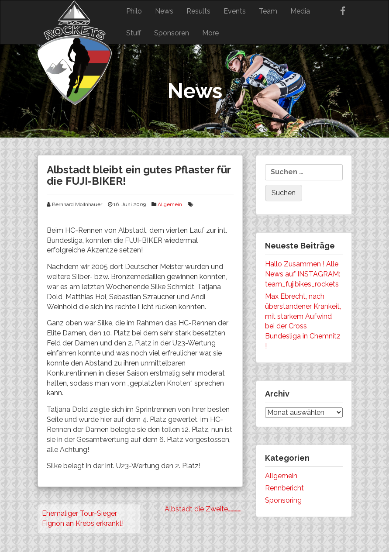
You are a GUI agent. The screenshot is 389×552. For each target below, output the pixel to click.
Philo (134, 11)
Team (268, 11)
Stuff (133, 33)
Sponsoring (283, 500)
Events (235, 11)
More (210, 33)
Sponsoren (171, 33)
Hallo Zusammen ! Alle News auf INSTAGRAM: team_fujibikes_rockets (302, 274)
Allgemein (170, 204)
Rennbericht (284, 488)
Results (198, 11)
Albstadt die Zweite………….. (204, 509)
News (164, 11)
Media (300, 11)
